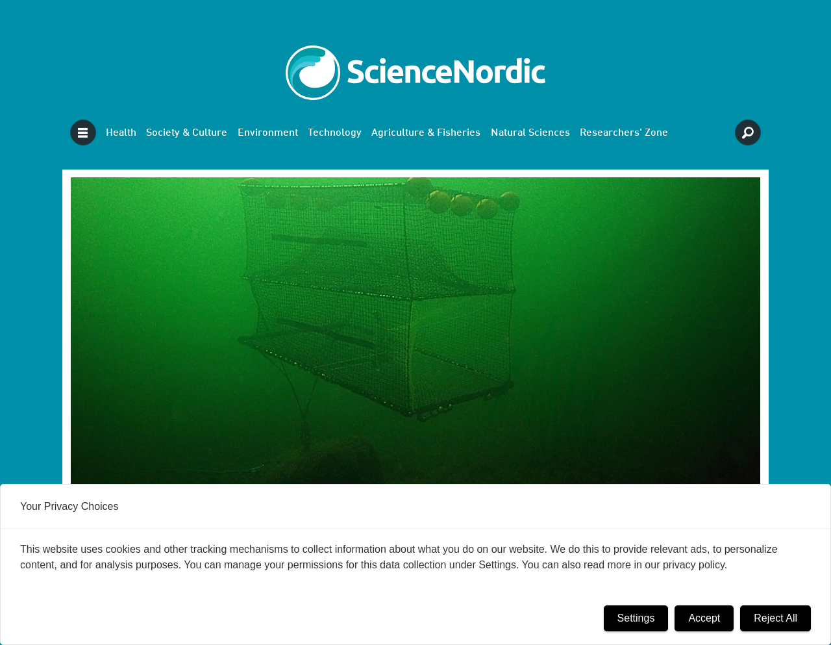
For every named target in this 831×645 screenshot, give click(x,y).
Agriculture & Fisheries (425, 133)
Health (121, 133)
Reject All (775, 618)
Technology (335, 133)
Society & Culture (186, 133)
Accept (704, 618)
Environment (268, 133)
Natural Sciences (530, 133)
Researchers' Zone (624, 133)
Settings (636, 618)
